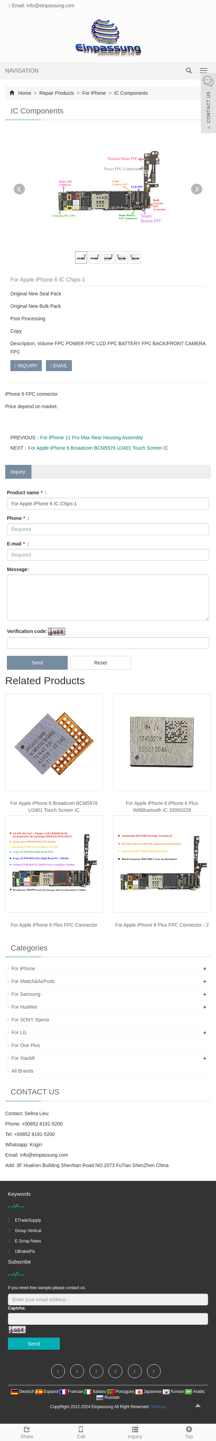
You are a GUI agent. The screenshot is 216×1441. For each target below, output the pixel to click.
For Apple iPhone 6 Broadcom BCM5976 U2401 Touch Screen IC (98, 448)
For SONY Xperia (30, 1019)
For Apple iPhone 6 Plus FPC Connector (54, 925)
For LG (19, 1032)
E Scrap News (28, 1241)
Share (27, 1431)
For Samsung (25, 994)
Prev (19, 189)
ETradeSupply (28, 1220)
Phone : (18, 518)
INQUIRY (26, 365)
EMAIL (59, 365)
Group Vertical (28, 1230)
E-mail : (18, 544)
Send (37, 663)
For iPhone (94, 93)
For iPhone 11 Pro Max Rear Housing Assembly (91, 437)
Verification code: (27, 631)
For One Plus (25, 1045)
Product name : (27, 492)
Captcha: (17, 1308)
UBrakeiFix (25, 1251)
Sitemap (158, 1406)
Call (81, 1431)
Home (24, 93)
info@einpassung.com (44, 1155)
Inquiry (135, 1431)
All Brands (22, 1071)
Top (189, 1431)
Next (196, 189)
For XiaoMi (23, 1058)
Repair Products (56, 93)
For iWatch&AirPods (33, 981)
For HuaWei (24, 1007)
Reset (100, 663)
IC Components (130, 93)
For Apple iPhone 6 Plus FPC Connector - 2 (162, 925)
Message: (18, 569)
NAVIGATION (21, 71)
